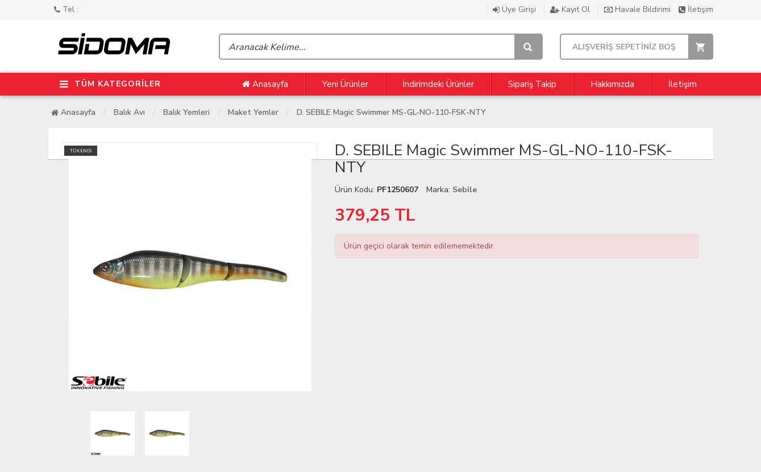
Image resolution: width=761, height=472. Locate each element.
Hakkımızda (612, 84)
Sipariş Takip (532, 84)
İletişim (696, 9)
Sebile (464, 189)
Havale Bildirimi (638, 9)
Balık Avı (129, 112)
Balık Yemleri (186, 112)
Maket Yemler (253, 112)
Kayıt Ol (571, 9)
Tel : (66, 9)
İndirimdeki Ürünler (438, 84)
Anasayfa (265, 84)
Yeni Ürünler (345, 84)
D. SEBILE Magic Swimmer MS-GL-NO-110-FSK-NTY (391, 112)
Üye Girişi (515, 9)
